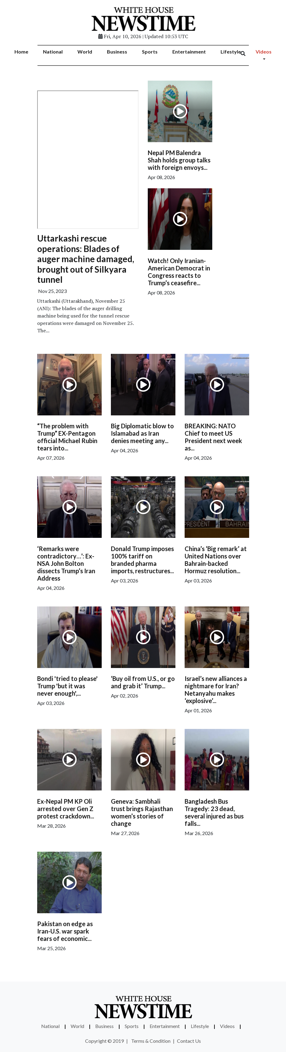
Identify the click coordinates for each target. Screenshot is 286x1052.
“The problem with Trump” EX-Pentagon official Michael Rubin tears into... (67, 437)
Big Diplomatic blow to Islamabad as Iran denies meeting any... (142, 433)
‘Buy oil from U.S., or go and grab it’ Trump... (143, 682)
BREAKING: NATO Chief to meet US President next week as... (213, 437)
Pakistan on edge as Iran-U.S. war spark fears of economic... (65, 931)
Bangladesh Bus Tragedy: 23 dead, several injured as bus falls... (214, 812)
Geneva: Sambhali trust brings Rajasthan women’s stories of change (142, 812)
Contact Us (189, 1041)
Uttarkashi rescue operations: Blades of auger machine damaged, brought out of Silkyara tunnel (85, 259)
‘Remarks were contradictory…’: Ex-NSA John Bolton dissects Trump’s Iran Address (66, 563)
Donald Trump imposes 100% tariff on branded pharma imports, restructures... (142, 559)
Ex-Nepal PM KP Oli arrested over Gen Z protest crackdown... (65, 809)
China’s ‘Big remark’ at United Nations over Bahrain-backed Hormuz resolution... (216, 559)
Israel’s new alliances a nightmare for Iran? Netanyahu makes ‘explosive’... (216, 689)
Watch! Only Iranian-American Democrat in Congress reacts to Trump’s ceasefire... (179, 271)
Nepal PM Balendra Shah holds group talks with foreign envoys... (179, 160)
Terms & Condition (150, 1041)
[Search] (247, 53)
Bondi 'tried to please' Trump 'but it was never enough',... (67, 686)
